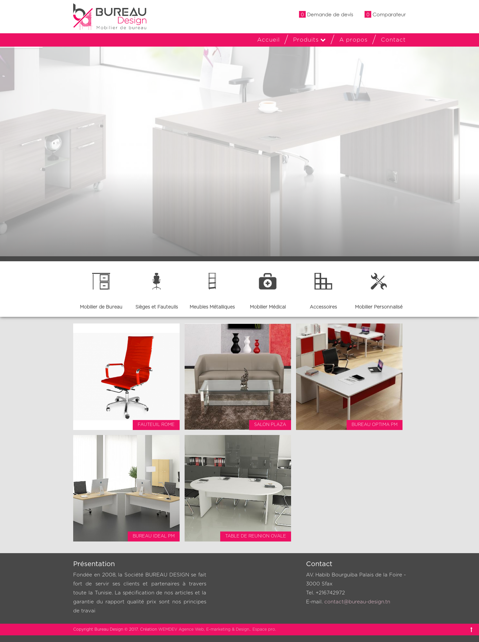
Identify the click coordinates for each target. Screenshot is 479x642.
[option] (101, 289)
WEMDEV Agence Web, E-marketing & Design (203, 629)
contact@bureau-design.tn (357, 601)
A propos (353, 40)
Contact (393, 40)
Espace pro (263, 629)
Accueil (268, 40)
